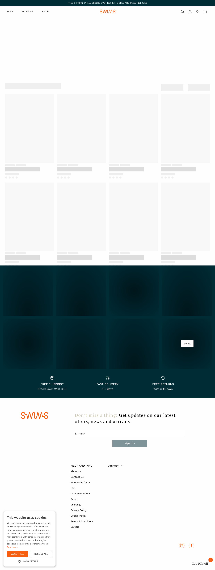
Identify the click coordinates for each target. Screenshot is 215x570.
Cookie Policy (78, 515)
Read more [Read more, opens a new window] (12, 547)
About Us (76, 471)
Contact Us (77, 476)
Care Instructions (80, 493)
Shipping (76, 504)
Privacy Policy (79, 510)
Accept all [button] (17, 553)
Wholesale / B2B (80, 482)
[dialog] (29, 539)
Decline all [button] (41, 553)
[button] (29, 561)
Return (74, 499)
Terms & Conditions (82, 521)
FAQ (73, 488)
